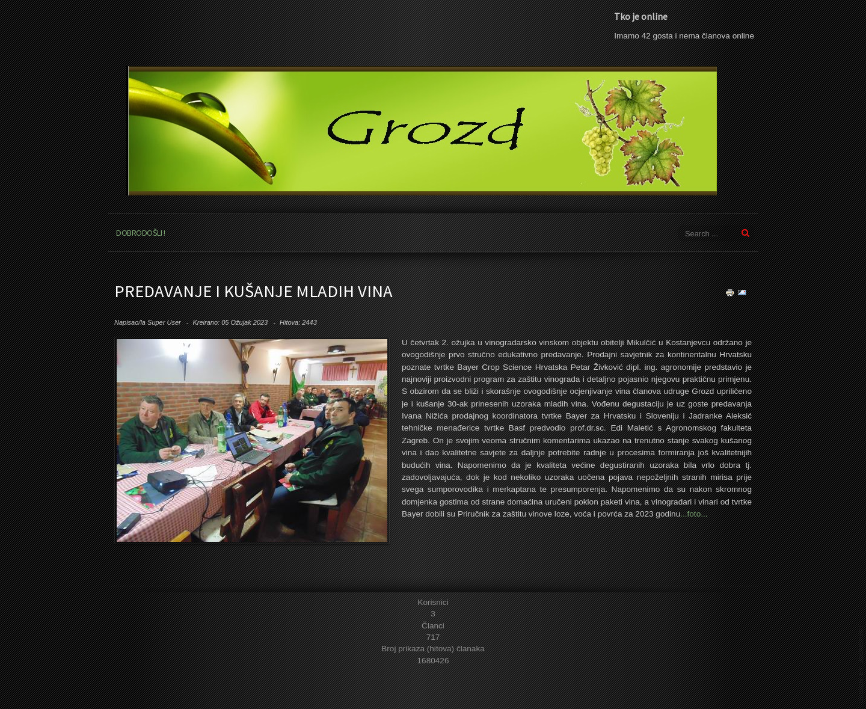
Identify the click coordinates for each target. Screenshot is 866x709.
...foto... (693, 513)
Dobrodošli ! (140, 232)
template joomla (861, 664)
